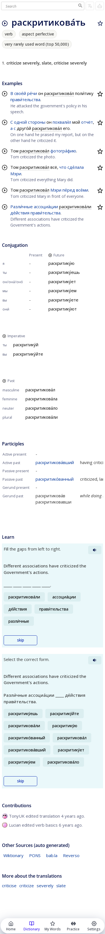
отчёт (87, 122)
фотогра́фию (63, 151)
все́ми (82, 190)
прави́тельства (25, 99)
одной (20, 122)
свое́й (20, 93)
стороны (36, 122)
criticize (26, 885)
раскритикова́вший (55, 462)
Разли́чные (21, 206)
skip (20, 640)
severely (45, 885)
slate (61, 885)
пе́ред (68, 190)
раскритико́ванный (55, 479)
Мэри (15, 173)
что (62, 167)
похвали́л (62, 122)
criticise (9, 885)
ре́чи (32, 93)
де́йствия (19, 213)
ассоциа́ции (46, 206)
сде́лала (75, 167)
